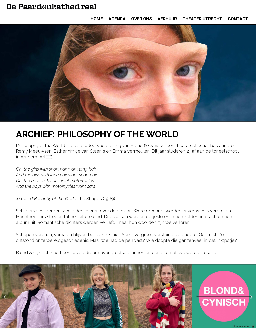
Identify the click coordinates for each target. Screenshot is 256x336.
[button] (4, 297)
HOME (97, 18)
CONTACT (238, 18)
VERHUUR (167, 18)
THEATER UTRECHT (202, 18)
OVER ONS (141, 18)
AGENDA (117, 18)
